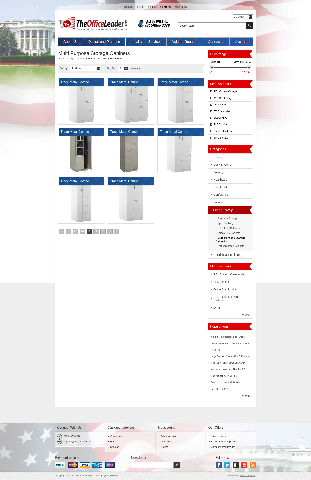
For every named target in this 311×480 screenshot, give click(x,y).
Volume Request (184, 42)
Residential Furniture (226, 254)
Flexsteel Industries (224, 131)
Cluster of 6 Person (239, 343)
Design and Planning (104, 42)
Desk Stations (222, 164)
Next (110, 231)
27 (75, 231)
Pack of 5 (218, 376)
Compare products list (223, 447)
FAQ (112, 441)
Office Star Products (226, 289)
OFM (216, 307)
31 (103, 231)
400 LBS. (215, 337)
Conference (220, 194)
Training (218, 172)
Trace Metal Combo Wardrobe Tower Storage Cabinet (79, 83)
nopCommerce (247, 475)
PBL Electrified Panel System (226, 298)
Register (129, 6)
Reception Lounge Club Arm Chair (226, 382)
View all (246, 315)
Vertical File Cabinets (228, 233)
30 (96, 231)
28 (82, 231)
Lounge (218, 202)
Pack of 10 (216, 369)
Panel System (222, 187)
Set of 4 (224, 389)
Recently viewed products (225, 441)
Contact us (216, 42)
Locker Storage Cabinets (230, 246)
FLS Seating (221, 281)
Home (62, 58)
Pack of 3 (239, 369)
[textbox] (212, 25)
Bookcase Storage (227, 218)
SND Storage (221, 137)
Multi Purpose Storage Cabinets (230, 239)
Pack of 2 (227, 369)
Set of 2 (214, 389)
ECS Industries (222, 111)
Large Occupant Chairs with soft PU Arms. (230, 356)
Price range (218, 54)
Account (241, 42)
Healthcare (220, 179)
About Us (70, 42)
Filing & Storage (76, 58)
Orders (164, 447)
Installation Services (146, 42)
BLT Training (221, 124)
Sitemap (114, 447)
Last (116, 231)
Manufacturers (220, 84)
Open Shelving (225, 223)
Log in (140, 6)
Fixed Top (215, 350)
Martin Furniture (222, 104)
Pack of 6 (232, 376)
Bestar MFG (220, 117)
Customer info (168, 436)
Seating (218, 157)
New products (218, 436)
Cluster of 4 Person (219, 343)
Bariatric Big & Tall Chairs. (233, 337)
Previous (68, 231)
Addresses (166, 441)
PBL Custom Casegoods (227, 91)
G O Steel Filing (222, 98)
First (61, 231)
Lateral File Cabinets (228, 228)
